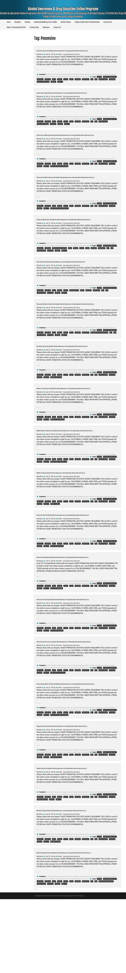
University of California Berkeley (59, 177)
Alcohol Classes (66, 22)
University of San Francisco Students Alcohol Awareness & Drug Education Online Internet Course (73, 694)
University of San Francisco (58, 728)
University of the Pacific (57, 590)
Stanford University (42, 866)
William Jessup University (57, 452)
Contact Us (57, 27)
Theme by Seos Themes (87, 970)
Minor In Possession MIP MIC (16, 27)
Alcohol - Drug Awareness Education (68, 58)
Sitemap (27, 22)
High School (85, 83)
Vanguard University (56, 820)
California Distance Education (93, 78)
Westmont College (55, 911)
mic (92, 83)
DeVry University (74, 312)
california (47, 83)
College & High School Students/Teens (87, 22)
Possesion (112, 83)
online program (103, 83)
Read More (41, 73)
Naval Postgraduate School (106, 955)
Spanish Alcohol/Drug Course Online (45, 22)
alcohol (99, 80)
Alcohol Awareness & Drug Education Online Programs (63, 13)
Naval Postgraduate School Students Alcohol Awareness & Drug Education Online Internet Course (73, 924)
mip (96, 83)
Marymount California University (99, 358)
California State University (59, 266)
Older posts (39, 962)
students (53, 85)
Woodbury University (56, 406)
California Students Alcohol (51, 80)
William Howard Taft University (59, 498)
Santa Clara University (43, 85)
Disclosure (46, 27)
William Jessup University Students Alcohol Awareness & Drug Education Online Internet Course (72, 419)
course (66, 83)
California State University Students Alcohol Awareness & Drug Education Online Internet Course (73, 235)
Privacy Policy (34, 27)
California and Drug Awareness (56, 78)
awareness (40, 83)
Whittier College (55, 544)
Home (8, 22)
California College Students (74, 78)
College (60, 83)
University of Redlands (56, 636)
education (77, 83)
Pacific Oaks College (42, 131)
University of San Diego (57, 682)
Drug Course (107, 22)
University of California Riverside (59, 223)
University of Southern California (59, 774)
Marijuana (17, 22)
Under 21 (60, 85)
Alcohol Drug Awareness (109, 80)
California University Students (70, 80)
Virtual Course (84, 80)
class (54, 83)
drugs (71, 83)
